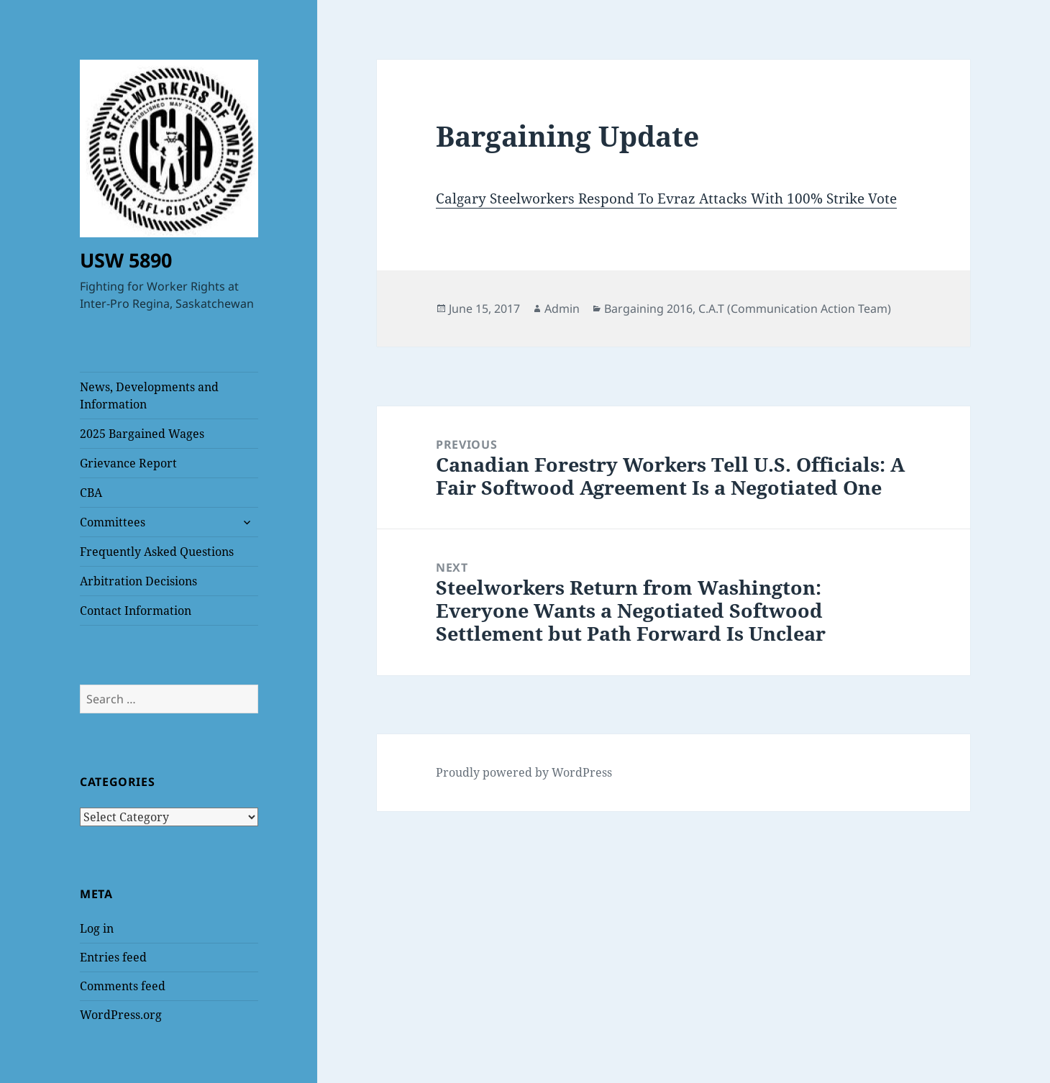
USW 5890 (126, 260)
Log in (97, 928)
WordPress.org (121, 1015)
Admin (562, 308)
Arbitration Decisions (138, 581)
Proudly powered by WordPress (524, 772)
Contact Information (135, 610)
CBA (91, 493)
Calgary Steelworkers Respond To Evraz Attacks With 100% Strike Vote (666, 198)
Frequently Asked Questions (157, 551)
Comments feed (122, 986)
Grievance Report (128, 463)
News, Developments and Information (149, 395)
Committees (112, 522)
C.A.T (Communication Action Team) (794, 308)
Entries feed (113, 957)
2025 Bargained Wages (142, 434)
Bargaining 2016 (648, 308)
